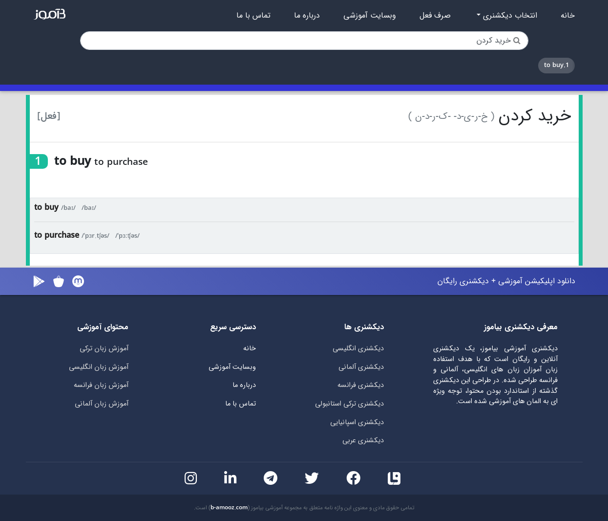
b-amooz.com (229, 507)
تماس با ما (253, 16)
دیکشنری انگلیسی (358, 348)
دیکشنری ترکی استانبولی (349, 403)
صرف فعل (435, 16)
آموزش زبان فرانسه (101, 385)
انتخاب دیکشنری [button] (509, 16)
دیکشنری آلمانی (361, 367)
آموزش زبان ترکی (104, 348)
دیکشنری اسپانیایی (357, 422)
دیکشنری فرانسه (360, 385)
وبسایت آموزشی (369, 16)
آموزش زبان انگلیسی (98, 367)
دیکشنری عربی (363, 440)
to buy (46, 208)
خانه (568, 16)
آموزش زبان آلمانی (101, 403)
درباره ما (307, 16)
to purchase (56, 235)
